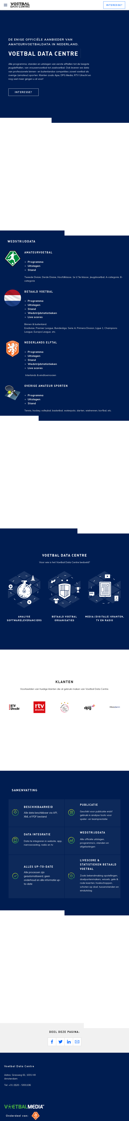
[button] (114, 5)
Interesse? (23, 92)
